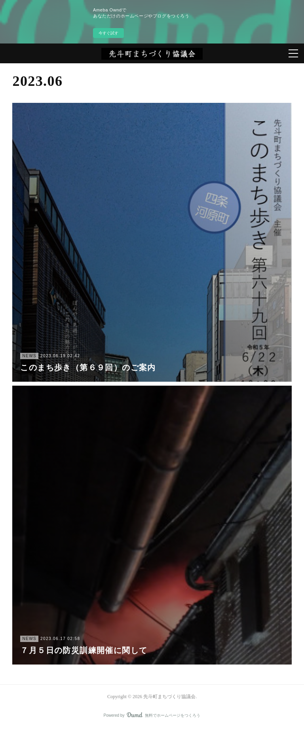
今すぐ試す (108, 33)
